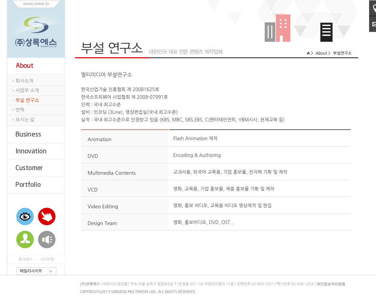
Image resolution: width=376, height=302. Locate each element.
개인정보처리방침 (330, 284)
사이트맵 (47, 259)
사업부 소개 (27, 90)
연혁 (19, 110)
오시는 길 (25, 119)
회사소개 (24, 81)
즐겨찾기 (25, 259)
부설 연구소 (27, 100)
